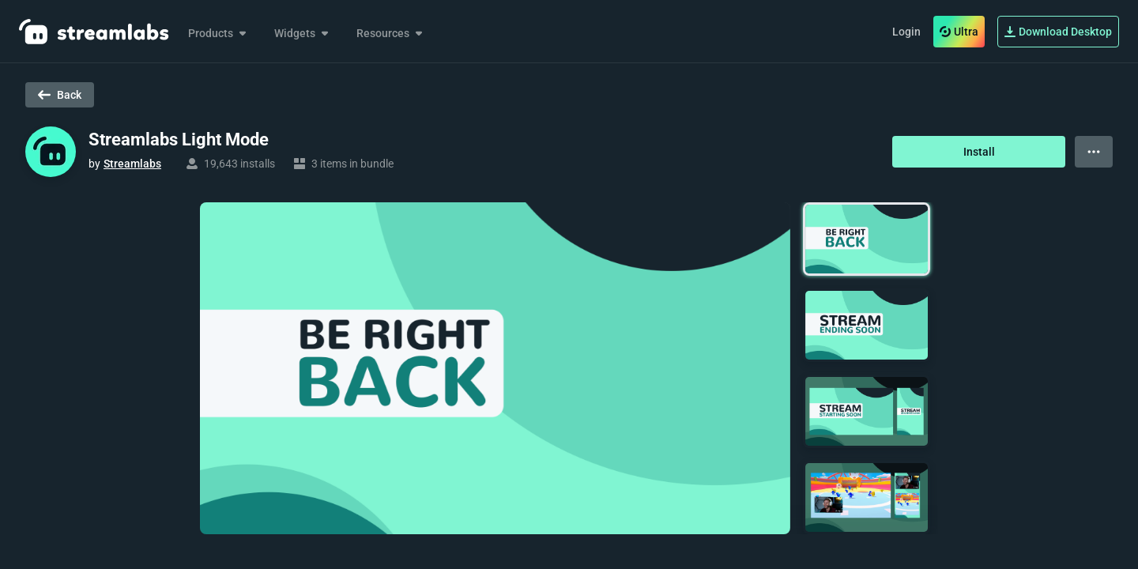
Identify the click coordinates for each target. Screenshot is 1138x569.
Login (906, 31)
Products (218, 33)
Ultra (959, 31)
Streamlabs (132, 163)
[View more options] (1094, 152)
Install (979, 151)
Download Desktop (1058, 31)
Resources (390, 33)
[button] (866, 239)
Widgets (302, 33)
